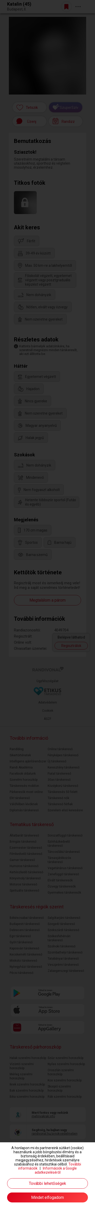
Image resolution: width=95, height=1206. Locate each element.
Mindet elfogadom (47, 1197)
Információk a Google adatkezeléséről (56, 1170)
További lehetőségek (47, 1183)
